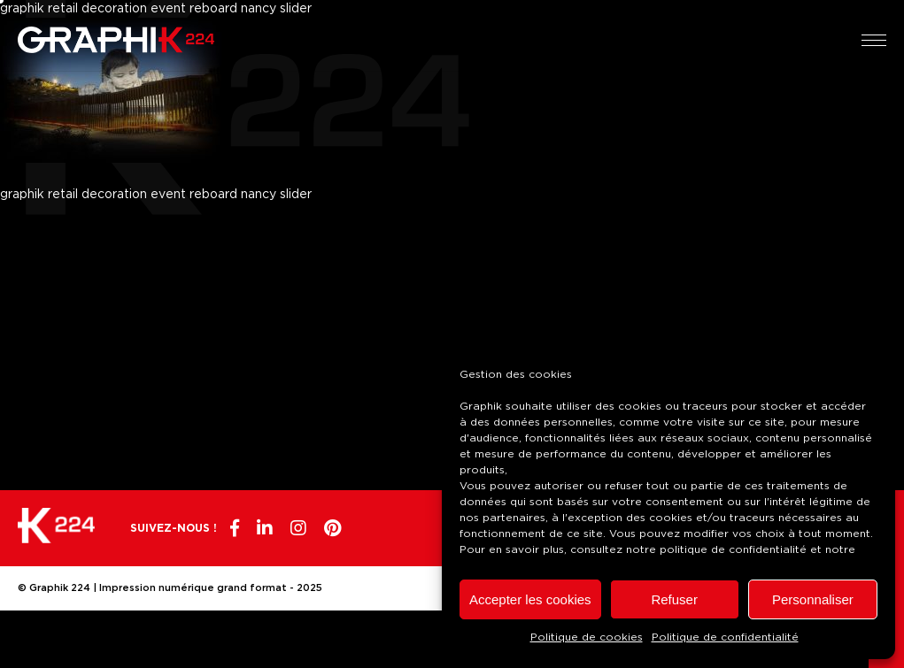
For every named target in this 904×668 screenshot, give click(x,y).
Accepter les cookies (530, 599)
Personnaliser (813, 599)
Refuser (674, 599)
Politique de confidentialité (725, 637)
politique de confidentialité (733, 549)
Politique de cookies (586, 637)
